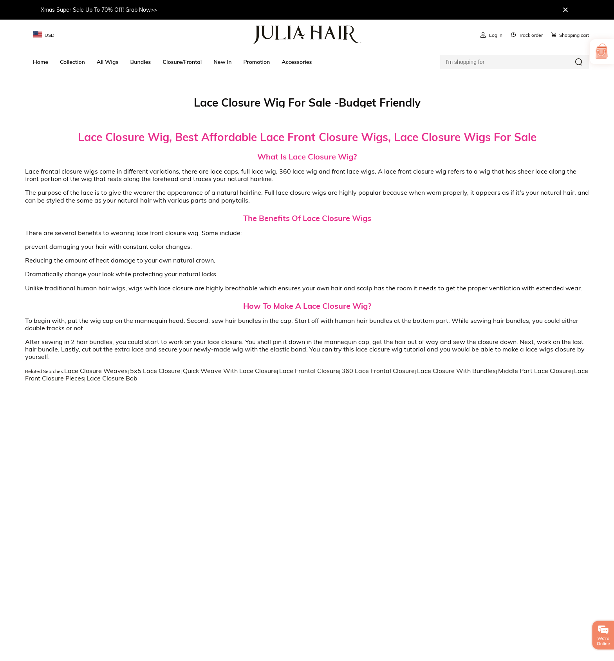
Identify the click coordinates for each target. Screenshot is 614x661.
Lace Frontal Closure (309, 371)
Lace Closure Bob (112, 378)
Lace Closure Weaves (96, 371)
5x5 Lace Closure (155, 371)
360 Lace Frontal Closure (378, 371)
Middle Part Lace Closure (535, 371)
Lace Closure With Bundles (456, 371)
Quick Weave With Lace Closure (230, 371)
